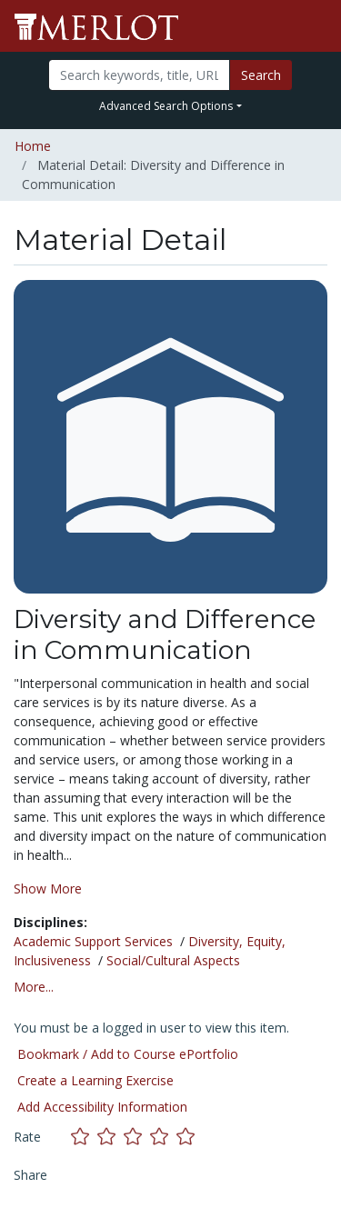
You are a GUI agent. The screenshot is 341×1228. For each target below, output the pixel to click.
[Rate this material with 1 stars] (84, 1136)
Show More (48, 888)
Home (33, 146)
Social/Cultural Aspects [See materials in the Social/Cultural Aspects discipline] (173, 960)
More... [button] (34, 986)
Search (261, 75)
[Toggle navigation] (315, 26)
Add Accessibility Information (102, 1106)
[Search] (139, 75)
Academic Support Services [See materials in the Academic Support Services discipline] (93, 941)
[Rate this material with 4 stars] (163, 1136)
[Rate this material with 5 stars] (187, 1136)
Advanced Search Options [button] (166, 106)
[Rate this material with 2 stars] (110, 1136)
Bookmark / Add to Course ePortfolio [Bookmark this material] (127, 1054)
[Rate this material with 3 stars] (137, 1136)
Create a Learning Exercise (95, 1080)
